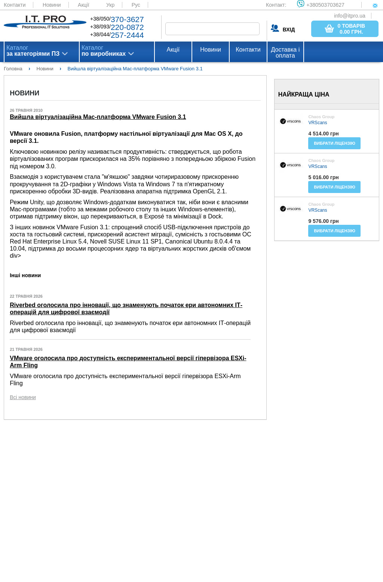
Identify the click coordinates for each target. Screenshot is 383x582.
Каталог (32, 51)
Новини (52, 5)
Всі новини (23, 397)
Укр (110, 5)
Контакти (14, 5)
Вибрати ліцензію (334, 143)
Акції (83, 5)
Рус (136, 5)
